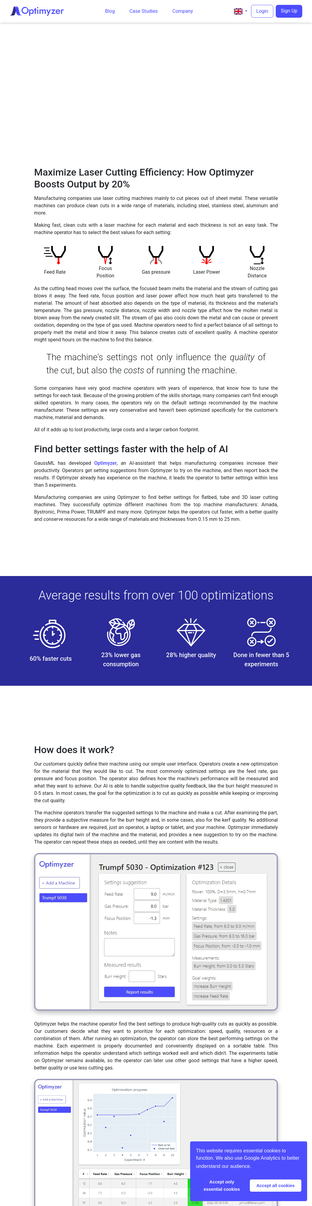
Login (262, 11)
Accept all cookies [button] (275, 1185)
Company (182, 11)
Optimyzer (105, 463)
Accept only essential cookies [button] (222, 1185)
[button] (240, 11)
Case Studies (143, 11)
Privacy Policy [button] (269, 1166)
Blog (110, 11)
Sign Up (289, 11)
